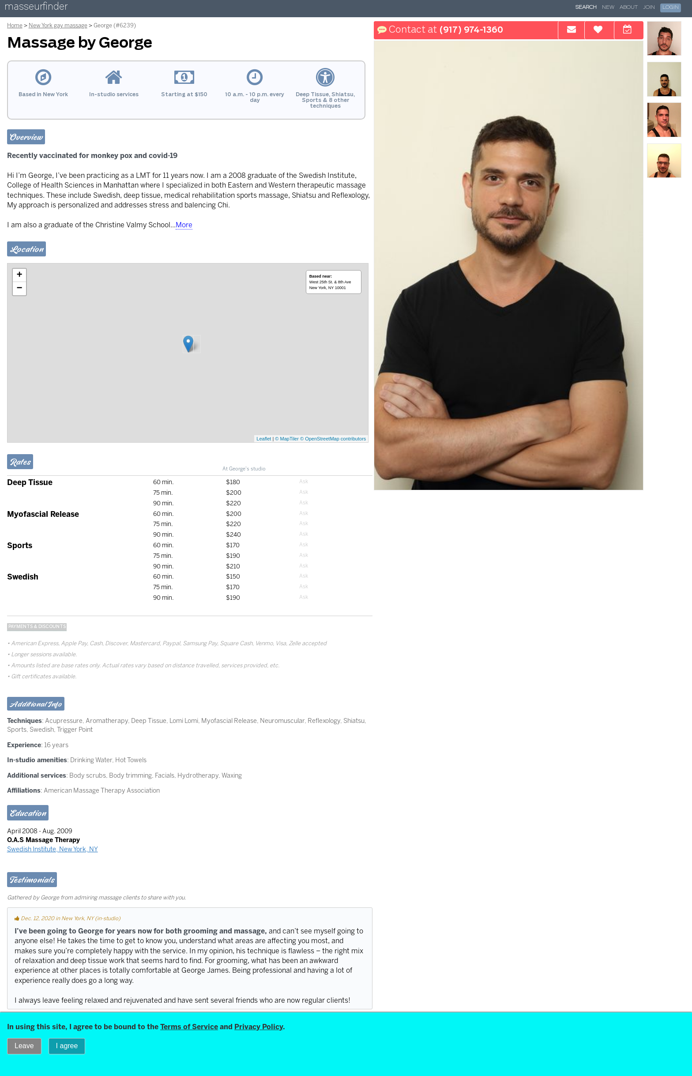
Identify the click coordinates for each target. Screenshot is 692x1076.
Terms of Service (189, 1027)
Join (649, 7)
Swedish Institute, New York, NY (52, 849)
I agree (67, 1046)
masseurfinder (36, 8)
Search (586, 7)
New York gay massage (58, 25)
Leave (24, 1046)
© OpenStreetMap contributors (333, 438)
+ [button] (20, 275)
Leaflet (263, 438)
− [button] (20, 288)
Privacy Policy (258, 1027)
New (608, 7)
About (629, 7)
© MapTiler (287, 438)
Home (15, 25)
